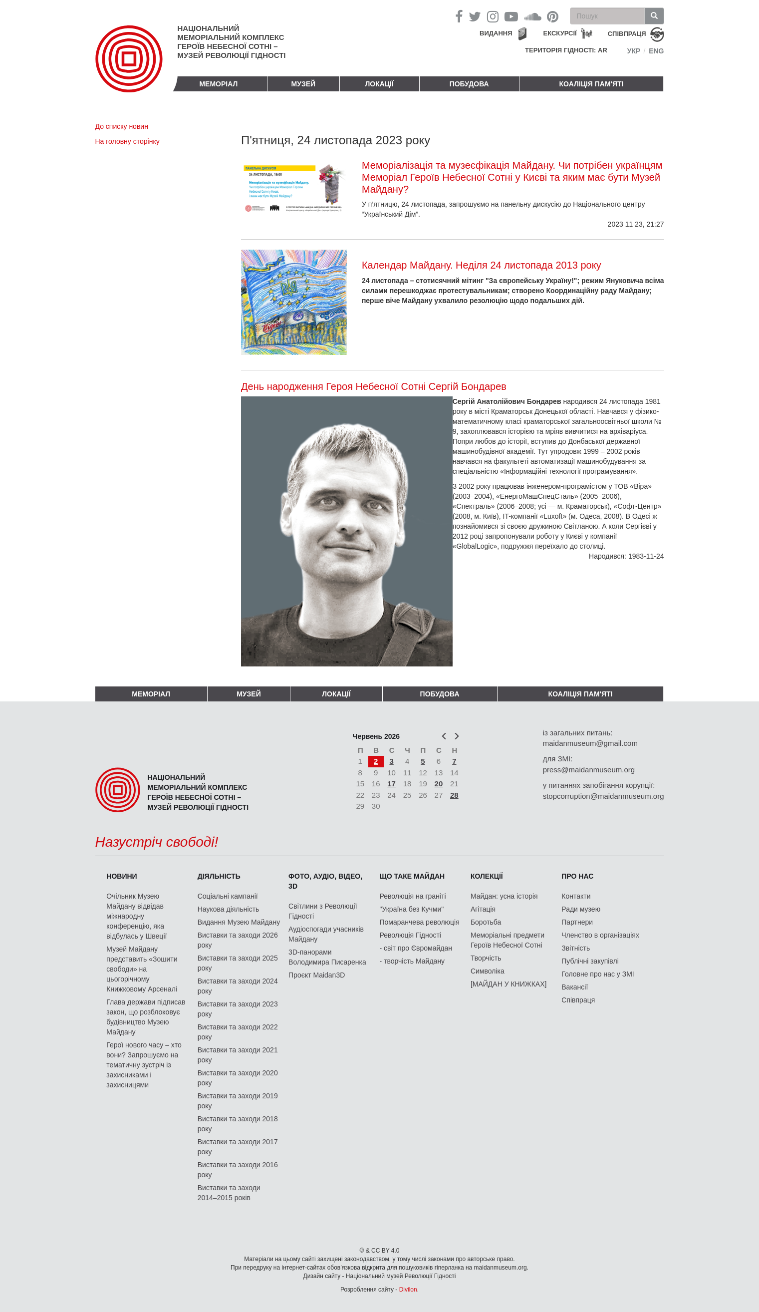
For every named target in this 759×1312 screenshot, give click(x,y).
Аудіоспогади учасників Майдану (326, 934)
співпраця (627, 33)
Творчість (486, 958)
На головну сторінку (127, 141)
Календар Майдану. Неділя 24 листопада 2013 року (481, 265)
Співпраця (578, 1000)
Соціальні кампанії (228, 896)
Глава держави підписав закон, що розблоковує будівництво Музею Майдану (145, 1017)
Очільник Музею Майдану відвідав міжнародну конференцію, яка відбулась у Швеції (136, 916)
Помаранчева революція (420, 922)
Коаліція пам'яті (591, 84)
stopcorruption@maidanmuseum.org (603, 796)
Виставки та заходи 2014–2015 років (229, 1193)
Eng (656, 51)
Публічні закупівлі (590, 961)
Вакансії (574, 987)
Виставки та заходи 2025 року (238, 963)
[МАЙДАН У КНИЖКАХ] (509, 984)
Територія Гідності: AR (566, 50)
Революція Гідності (410, 935)
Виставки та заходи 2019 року (238, 1101)
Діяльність (219, 876)
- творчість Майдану (412, 961)
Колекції (487, 876)
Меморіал (218, 84)
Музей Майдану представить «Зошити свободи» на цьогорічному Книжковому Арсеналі (141, 969)
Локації (379, 84)
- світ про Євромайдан (416, 948)
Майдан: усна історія (504, 896)
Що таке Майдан (412, 876)
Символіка (488, 971)
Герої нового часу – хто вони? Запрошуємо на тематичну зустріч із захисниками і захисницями (143, 1065)
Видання (496, 33)
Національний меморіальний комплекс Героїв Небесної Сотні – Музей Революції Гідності (232, 41)
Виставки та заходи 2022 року (238, 1032)
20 (439, 783)
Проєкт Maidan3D (316, 975)
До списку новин (121, 126)
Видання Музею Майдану (239, 922)
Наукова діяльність (228, 909)
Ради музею (580, 909)
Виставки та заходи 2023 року (238, 1009)
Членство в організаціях (600, 935)
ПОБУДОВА (469, 84)
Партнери (577, 922)
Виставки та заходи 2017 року (238, 1147)
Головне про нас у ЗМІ (597, 974)
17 (391, 783)
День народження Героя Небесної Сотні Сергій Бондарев (373, 386)
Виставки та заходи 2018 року (238, 1124)
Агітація (483, 909)
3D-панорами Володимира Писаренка (327, 957)
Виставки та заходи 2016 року (238, 1170)
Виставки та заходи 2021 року (238, 1055)
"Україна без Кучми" (412, 909)
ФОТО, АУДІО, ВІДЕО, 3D (325, 881)
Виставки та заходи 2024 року (238, 986)
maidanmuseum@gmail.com (590, 743)
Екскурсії (560, 33)
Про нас (577, 876)
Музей (303, 84)
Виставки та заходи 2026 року (238, 940)
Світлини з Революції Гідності (322, 911)
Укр (634, 51)
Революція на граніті (413, 896)
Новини (121, 876)
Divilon (408, 1289)
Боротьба (486, 922)
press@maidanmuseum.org (589, 769)
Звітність (575, 948)
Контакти (575, 896)
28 (454, 795)
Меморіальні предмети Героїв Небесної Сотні (507, 940)
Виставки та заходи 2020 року (238, 1078)
